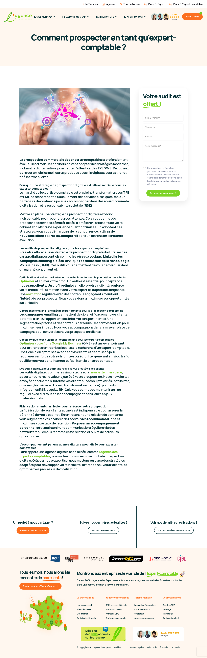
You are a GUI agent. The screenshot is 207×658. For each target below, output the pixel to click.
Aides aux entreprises (144, 618)
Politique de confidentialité (157, 647)
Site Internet (82, 613)
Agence (108, 4)
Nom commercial (84, 605)
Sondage (167, 609)
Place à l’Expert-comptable (186, 4)
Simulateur (139, 613)
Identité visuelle (84, 609)
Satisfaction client (171, 618)
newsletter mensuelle (106, 372)
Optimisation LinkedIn (86, 618)
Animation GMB (112, 613)
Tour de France (129, 4)
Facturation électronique (145, 605)
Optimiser (26, 281)
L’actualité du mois (142, 609)
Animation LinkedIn (114, 609)
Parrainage (168, 613)
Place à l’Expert (154, 4)
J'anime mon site (106, 16)
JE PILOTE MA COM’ (135, 16)
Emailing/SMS (169, 605)
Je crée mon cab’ (44, 16)
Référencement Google (116, 605)
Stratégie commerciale (116, 618)
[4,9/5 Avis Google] (165, 16)
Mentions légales (137, 647)
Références (89, 4)
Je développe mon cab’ (75, 16)
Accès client (176, 647)
